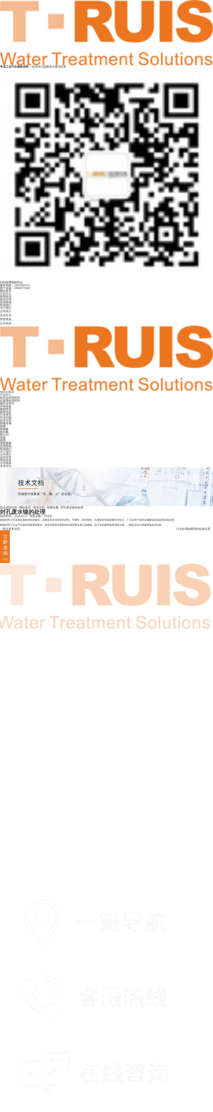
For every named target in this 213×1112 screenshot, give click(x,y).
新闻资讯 (5, 296)
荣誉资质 (5, 319)
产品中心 (5, 293)
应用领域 (5, 302)
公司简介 (5, 311)
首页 (11, 391)
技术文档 (5, 299)
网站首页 (5, 290)
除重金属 (52, 507)
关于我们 (5, 307)
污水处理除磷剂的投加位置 (193, 529)
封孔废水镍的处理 (72, 507)
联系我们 (5, 305)
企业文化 (5, 315)
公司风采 (5, 323)
